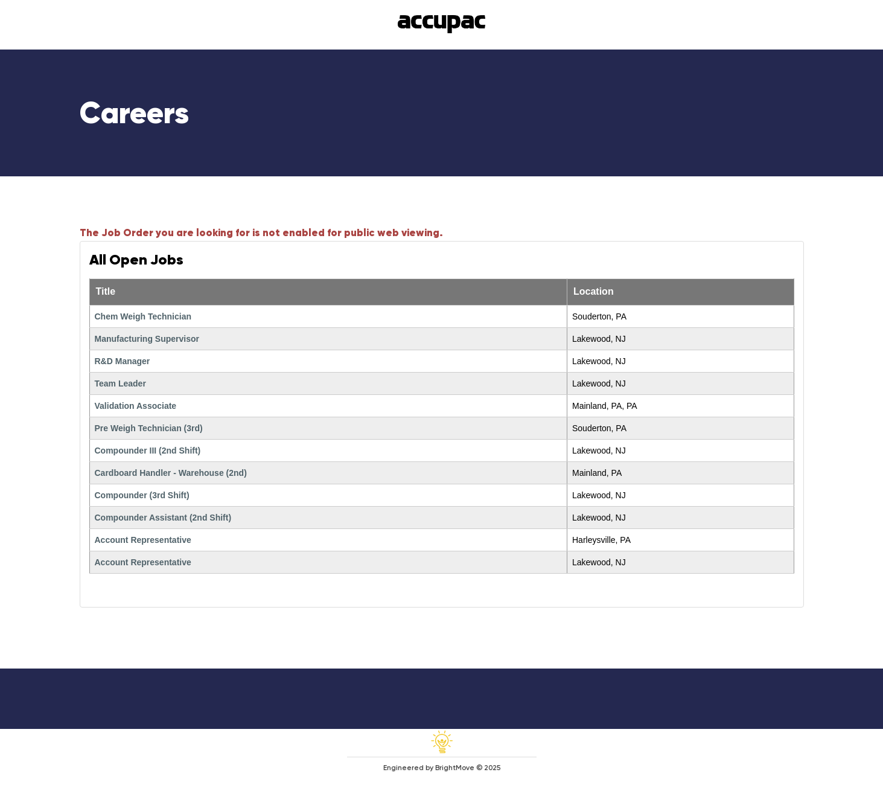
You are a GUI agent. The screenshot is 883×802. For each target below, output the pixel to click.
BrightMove (454, 767)
